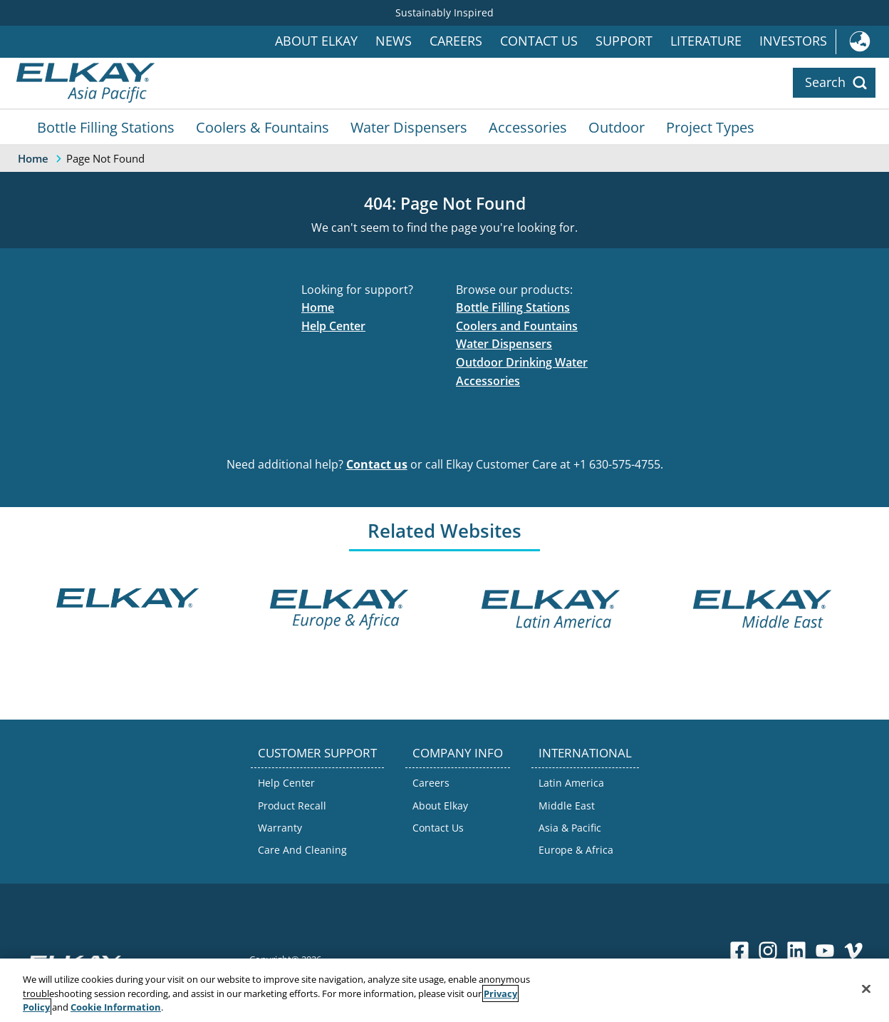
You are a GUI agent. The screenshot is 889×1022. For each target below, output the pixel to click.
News (393, 41)
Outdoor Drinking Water (522, 362)
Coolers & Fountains (262, 127)
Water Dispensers (408, 127)
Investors (793, 41)
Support (624, 41)
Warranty (280, 827)
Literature (706, 41)
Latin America (571, 782)
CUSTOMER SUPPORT (317, 753)
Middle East (567, 805)
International (862, 42)
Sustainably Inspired (444, 12)
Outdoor (616, 127)
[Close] (866, 988)
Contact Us (539, 41)
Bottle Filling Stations (106, 127)
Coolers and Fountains (517, 326)
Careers (456, 41)
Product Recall (292, 805)
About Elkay (316, 41)
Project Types (710, 127)
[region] (444, 990)
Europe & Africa (576, 849)
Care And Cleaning (302, 849)
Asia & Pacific (570, 827)
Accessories (528, 127)
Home (317, 307)
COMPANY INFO (457, 753)
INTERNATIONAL (585, 753)
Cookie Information (116, 1007)
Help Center (333, 326)
